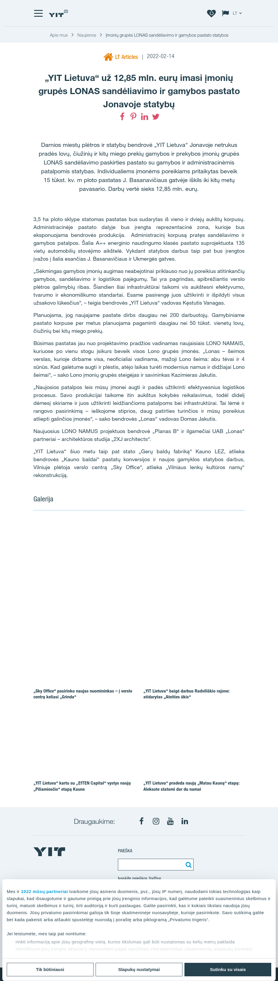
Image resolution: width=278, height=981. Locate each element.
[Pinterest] (133, 116)
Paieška (125, 850)
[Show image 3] (209, 582)
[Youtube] (170, 821)
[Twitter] (156, 116)
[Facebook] (122, 116)
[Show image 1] (103, 561)
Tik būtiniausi (50, 969)
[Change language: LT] (233, 13)
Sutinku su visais (228, 969)
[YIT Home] (58, 13)
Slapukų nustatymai (139, 969)
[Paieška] (187, 864)
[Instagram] (156, 821)
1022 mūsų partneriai (44, 891)
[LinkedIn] (144, 116)
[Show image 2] (209, 539)
